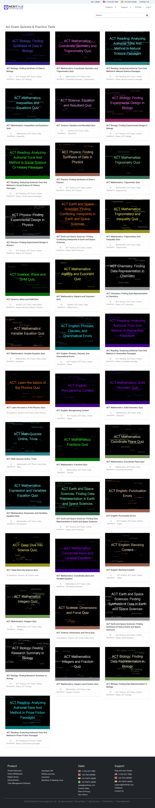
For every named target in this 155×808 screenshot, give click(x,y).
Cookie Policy (107, 801)
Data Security (94, 801)
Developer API (47, 771)
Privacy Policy (80, 801)
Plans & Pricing (84, 791)
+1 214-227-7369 (110, 2)
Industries (46, 777)
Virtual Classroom (15, 771)
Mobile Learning (48, 774)
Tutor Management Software (19, 783)
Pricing (138, 7)
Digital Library (13, 777)
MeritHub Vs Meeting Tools (52, 780)
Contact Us (119, 791)
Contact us (144, 2)
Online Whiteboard (15, 774)
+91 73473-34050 (129, 2)
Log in (148, 7)
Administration (13, 780)
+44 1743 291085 (86, 775)
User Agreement (122, 801)
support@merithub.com (124, 785)
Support (126, 8)
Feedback (119, 788)
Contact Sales (83, 788)
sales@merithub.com (86, 785)
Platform (110, 8)
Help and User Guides (123, 771)
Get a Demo (95, 2)
